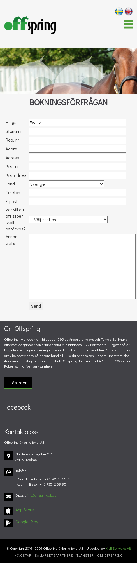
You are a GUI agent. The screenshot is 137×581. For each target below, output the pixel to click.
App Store (24, 509)
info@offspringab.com (43, 495)
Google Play (26, 521)
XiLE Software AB (118, 548)
